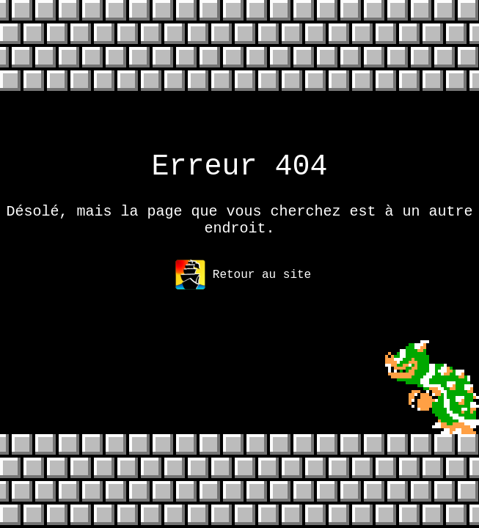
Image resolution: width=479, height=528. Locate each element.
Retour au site (243, 287)
